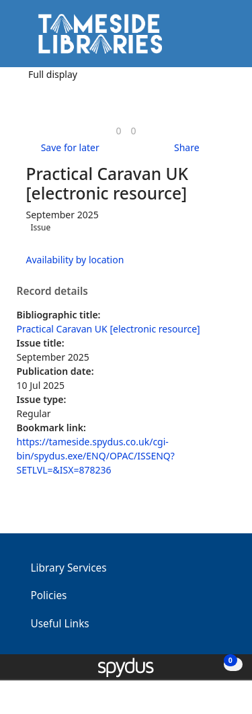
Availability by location (75, 259)
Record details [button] (52, 291)
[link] (118, 130)
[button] (205, 38)
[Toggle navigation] (221, 38)
